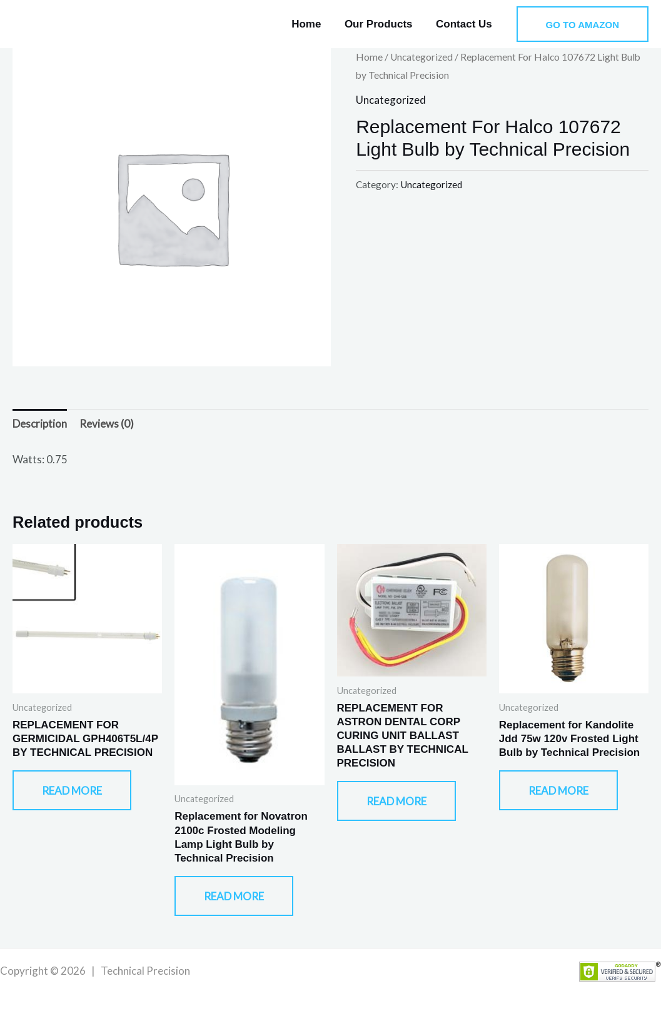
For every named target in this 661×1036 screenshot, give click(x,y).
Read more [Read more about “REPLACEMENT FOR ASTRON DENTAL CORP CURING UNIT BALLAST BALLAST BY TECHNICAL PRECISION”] (396, 801)
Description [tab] (40, 423)
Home (311, 24)
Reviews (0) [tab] (106, 423)
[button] (583, 24)
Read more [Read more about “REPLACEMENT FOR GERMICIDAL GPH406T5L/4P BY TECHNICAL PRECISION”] (72, 790)
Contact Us (465, 24)
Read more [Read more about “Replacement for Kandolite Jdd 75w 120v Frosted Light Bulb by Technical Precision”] (558, 790)
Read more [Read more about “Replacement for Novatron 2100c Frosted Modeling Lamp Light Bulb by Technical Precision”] (234, 896)
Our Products (382, 24)
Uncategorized (421, 57)
